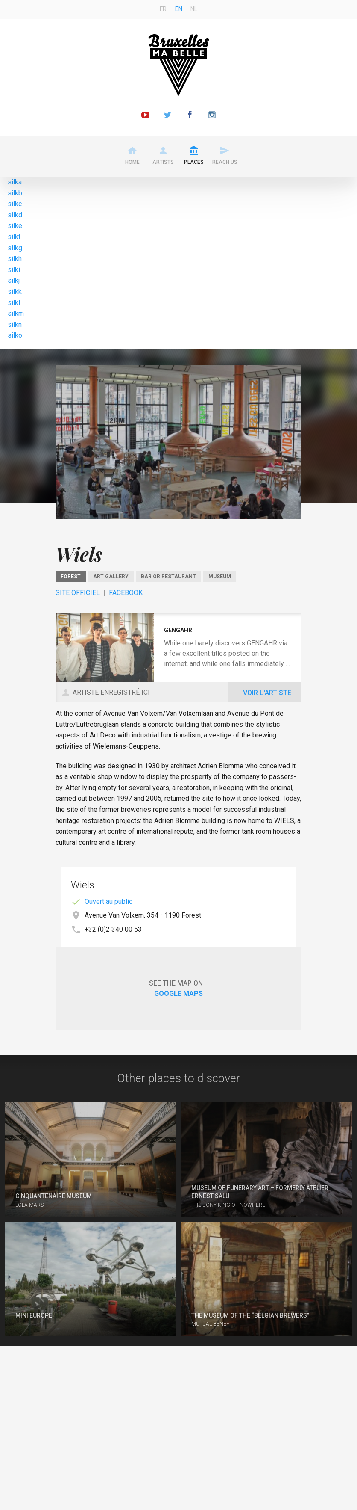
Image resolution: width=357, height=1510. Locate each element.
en (178, 9)
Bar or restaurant (168, 577)
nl (193, 9)
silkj (14, 280)
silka (15, 182)
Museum (219, 577)
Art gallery (111, 577)
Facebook (126, 593)
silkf (14, 237)
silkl (14, 303)
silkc (15, 204)
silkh (15, 259)
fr (163, 9)
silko (15, 335)
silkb (15, 193)
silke (15, 226)
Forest (71, 577)
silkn (15, 324)
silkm (16, 313)
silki (14, 270)
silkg (15, 248)
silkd (15, 215)
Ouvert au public (108, 901)
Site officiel (78, 593)
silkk (15, 291)
